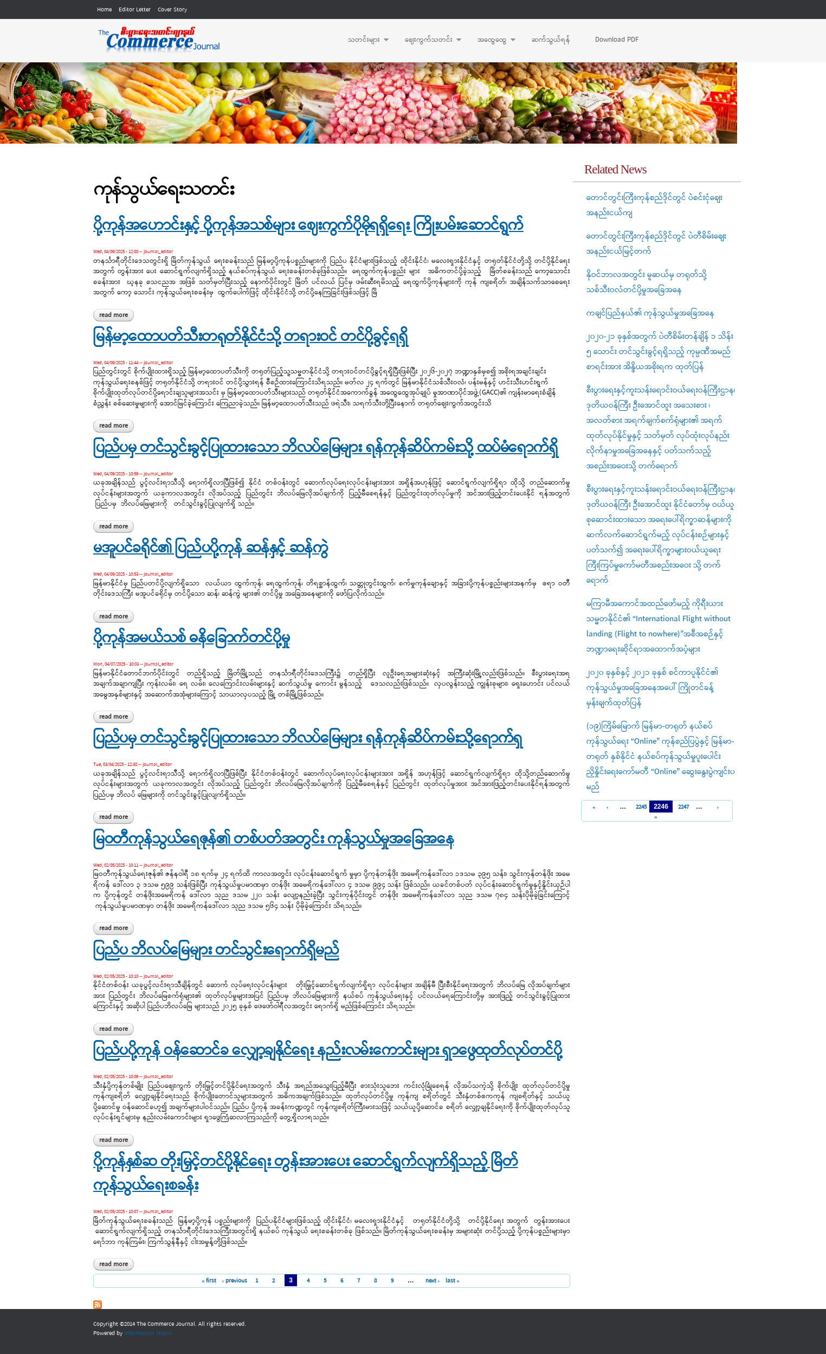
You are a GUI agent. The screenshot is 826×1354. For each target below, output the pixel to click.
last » (453, 1281)
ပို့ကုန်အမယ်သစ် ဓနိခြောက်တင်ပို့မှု (191, 638)
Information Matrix (148, 1333)
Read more (116, 315)
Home (104, 10)
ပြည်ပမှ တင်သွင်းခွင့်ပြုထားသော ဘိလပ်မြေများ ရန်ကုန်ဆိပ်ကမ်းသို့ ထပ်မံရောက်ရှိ (325, 448)
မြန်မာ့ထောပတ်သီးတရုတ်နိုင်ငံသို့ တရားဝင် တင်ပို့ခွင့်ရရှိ (250, 337)
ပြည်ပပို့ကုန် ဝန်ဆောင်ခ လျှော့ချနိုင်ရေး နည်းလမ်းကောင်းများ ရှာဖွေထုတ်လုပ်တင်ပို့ (327, 1051)
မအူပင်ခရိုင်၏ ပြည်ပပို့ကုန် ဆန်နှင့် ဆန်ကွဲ (210, 548)
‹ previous (234, 1281)
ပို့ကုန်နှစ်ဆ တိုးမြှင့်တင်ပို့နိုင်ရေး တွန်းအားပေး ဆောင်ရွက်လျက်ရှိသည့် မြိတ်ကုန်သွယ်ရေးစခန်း (305, 1174)
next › (432, 1281)
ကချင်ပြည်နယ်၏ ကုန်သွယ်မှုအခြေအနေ (650, 313)
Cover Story (172, 10)
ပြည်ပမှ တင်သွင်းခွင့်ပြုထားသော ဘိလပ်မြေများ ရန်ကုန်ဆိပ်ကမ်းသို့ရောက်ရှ (307, 738)
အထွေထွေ (491, 40)
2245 (640, 807)
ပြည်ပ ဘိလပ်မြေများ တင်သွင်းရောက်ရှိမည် (216, 950)
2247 (682, 807)
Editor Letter (135, 10)
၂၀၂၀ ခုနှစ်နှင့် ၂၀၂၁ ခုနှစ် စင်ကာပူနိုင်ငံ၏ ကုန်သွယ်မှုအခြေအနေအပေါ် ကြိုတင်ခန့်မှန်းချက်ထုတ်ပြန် (652, 688)
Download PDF (616, 40)
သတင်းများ (363, 40)
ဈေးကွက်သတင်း (427, 40)
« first (209, 1281)
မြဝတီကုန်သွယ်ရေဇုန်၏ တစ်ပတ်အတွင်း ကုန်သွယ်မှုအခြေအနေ (273, 839)
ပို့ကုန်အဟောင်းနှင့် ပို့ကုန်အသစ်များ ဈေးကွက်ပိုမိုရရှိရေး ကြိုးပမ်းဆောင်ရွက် (308, 226)
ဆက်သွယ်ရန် (551, 40)
